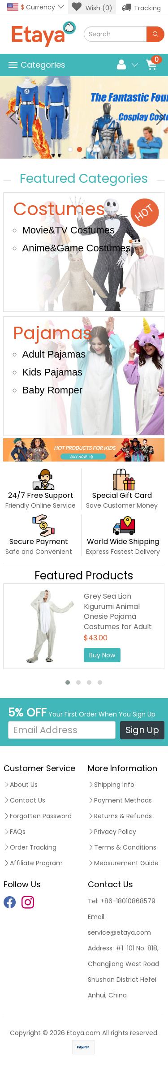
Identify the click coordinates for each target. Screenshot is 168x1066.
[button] (67, 682)
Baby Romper (52, 390)
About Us (21, 784)
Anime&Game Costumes (76, 248)
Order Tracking (30, 847)
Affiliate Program (33, 863)
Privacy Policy (112, 831)
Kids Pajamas (52, 372)
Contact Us (24, 800)
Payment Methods (120, 800)
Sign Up (142, 730)
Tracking (141, 7)
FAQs (15, 831)
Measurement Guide (123, 863)
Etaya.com (83, 1032)
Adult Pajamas (54, 354)
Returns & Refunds (120, 815)
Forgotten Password (38, 815)
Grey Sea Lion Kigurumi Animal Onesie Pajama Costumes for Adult (118, 611)
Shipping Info (111, 784)
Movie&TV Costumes (68, 230)
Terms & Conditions (122, 847)
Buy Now (102, 655)
